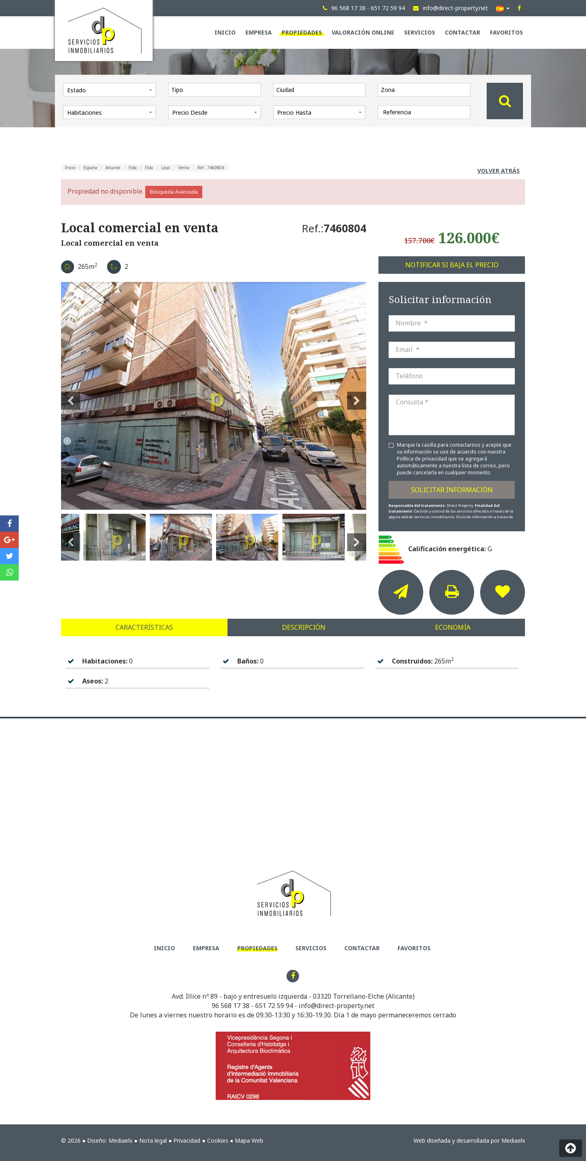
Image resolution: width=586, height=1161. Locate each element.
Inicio (225, 32)
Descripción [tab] (304, 627)
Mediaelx (120, 1140)
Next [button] (356, 396)
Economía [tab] (452, 627)
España (90, 167)
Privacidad (186, 1140)
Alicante (112, 167)
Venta (183, 167)
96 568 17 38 (230, 1005)
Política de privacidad (422, 458)
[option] (213, 396)
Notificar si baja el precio (452, 264)
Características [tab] (144, 627)
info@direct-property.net (336, 1005)
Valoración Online (363, 32)
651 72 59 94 (274, 1005)
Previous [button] (70, 396)
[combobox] (214, 89)
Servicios (419, 32)
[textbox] (216, 89)
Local (165, 167)
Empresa (258, 32)
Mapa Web (249, 1140)
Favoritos (506, 32)
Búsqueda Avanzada (174, 191)
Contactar (462, 32)
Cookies (217, 1140)
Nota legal (153, 1140)
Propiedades (302, 32)
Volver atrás (498, 171)
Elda (133, 167)
